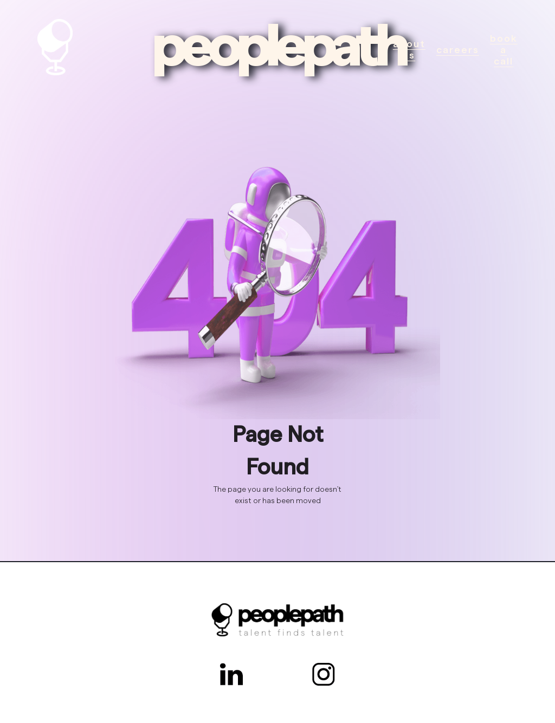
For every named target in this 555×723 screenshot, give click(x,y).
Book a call (504, 50)
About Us (409, 49)
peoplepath (277, 47)
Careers (457, 50)
